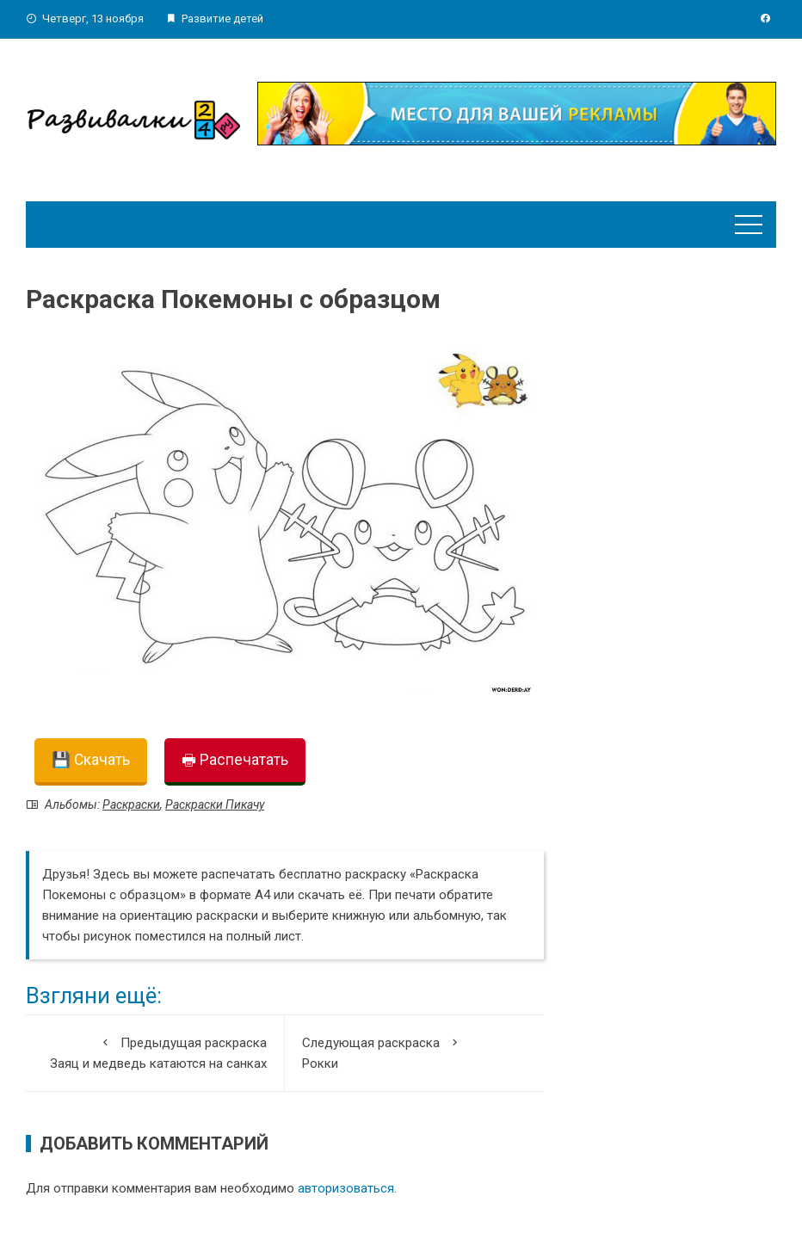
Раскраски (131, 804)
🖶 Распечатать (235, 759)
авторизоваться (346, 1188)
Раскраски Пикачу (214, 804)
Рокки (414, 1052)
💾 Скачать (91, 759)
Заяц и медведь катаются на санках (155, 1052)
